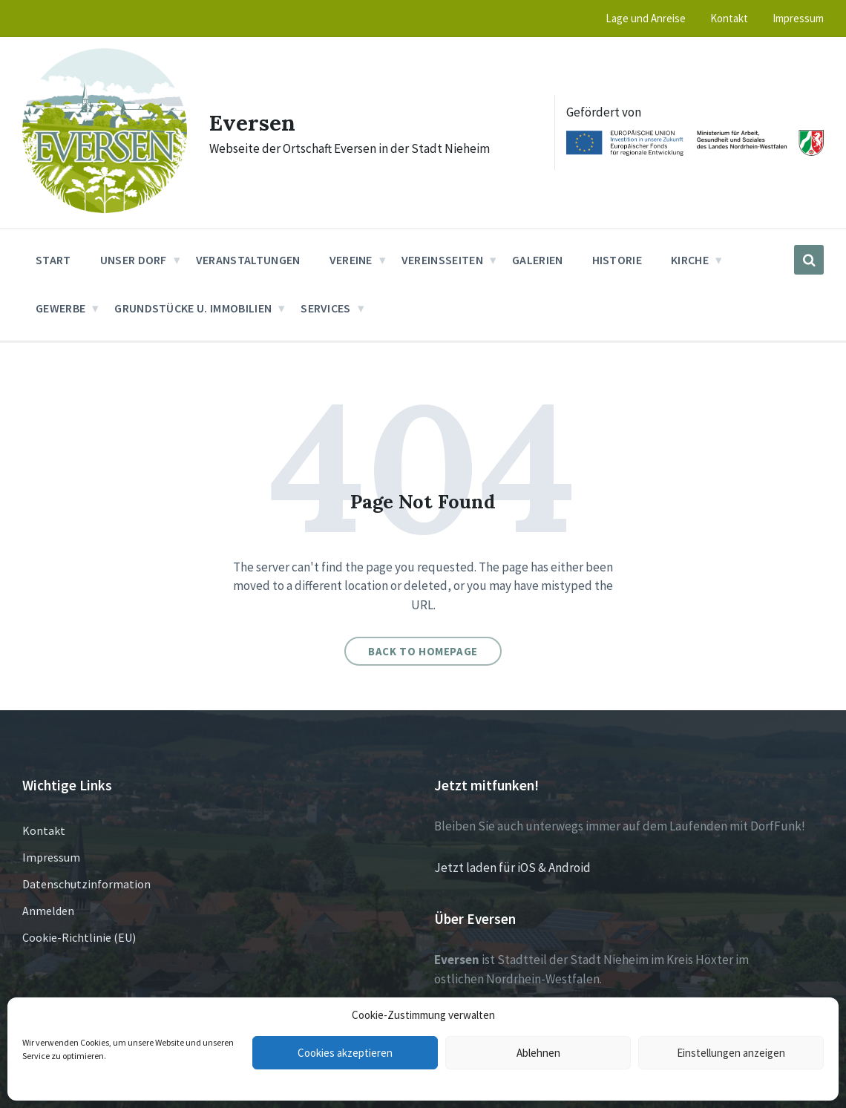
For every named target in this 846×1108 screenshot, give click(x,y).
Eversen (252, 122)
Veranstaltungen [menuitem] (248, 259)
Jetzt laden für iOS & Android (512, 867)
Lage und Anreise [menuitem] (646, 18)
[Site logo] (104, 208)
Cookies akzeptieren (345, 1053)
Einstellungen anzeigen (731, 1053)
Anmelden (48, 910)
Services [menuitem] (326, 308)
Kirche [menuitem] (690, 259)
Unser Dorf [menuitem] (133, 259)
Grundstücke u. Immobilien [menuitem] (193, 308)
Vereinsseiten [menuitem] (442, 259)
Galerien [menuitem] (537, 259)
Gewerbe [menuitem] (60, 308)
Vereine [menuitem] (351, 259)
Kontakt (43, 830)
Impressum (51, 857)
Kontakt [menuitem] (729, 18)
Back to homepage (423, 651)
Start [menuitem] (53, 259)
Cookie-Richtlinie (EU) (79, 937)
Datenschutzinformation (86, 883)
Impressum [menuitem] (798, 18)
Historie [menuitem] (617, 259)
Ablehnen (538, 1053)
